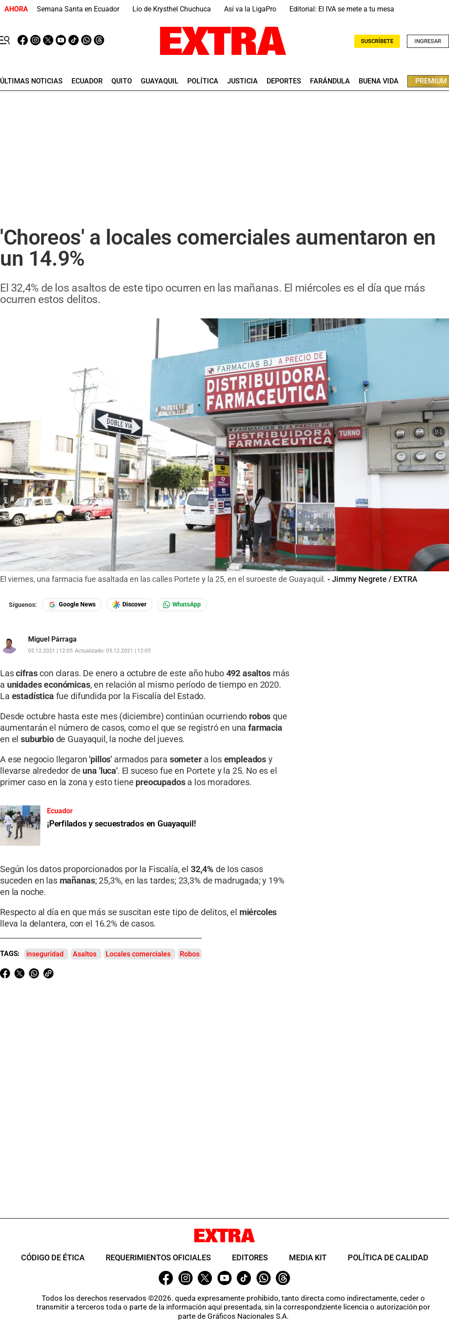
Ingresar (427, 41)
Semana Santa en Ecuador (78, 9)
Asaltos (84, 954)
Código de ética (53, 1257)
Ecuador (87, 81)
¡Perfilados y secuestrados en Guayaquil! (121, 824)
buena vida (379, 81)
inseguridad (45, 954)
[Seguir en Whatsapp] (182, 604)
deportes (284, 81)
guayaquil (159, 81)
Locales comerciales (138, 954)
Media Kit (308, 1257)
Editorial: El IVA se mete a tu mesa (341, 9)
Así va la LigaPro (250, 9)
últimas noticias (31, 81)
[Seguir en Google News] (71, 604)
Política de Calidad (388, 1257)
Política (202, 81)
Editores (250, 1257)
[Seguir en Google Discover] (129, 604)
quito (121, 81)
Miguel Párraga (52, 639)
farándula (330, 81)
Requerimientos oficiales (158, 1257)
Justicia (242, 81)
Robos (190, 954)
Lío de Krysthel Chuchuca (171, 9)
